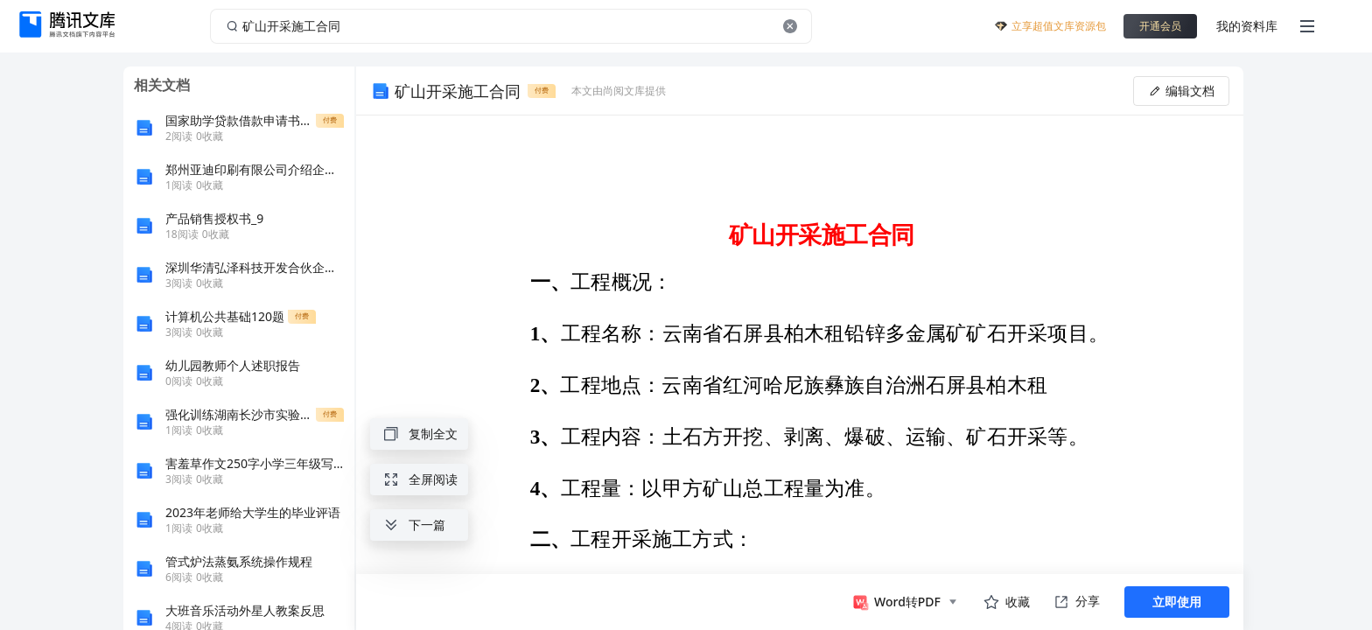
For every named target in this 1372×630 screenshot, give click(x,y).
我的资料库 (1247, 26)
